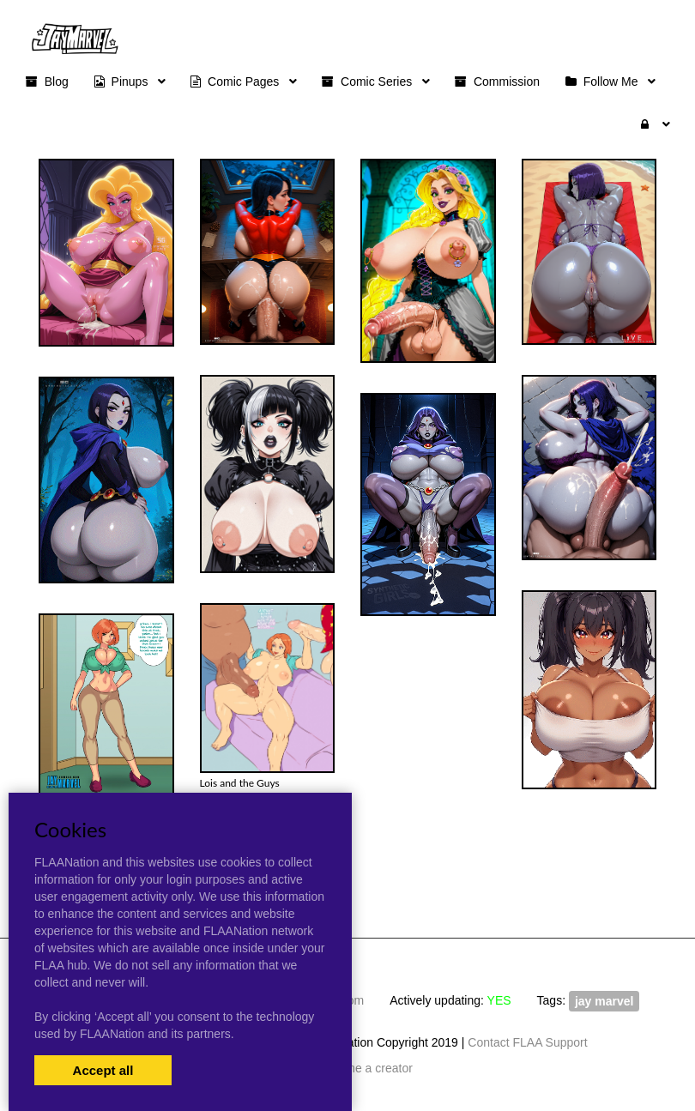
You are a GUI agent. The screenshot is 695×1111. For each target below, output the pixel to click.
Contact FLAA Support (527, 1042)
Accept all (103, 1070)
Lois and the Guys (240, 782)
